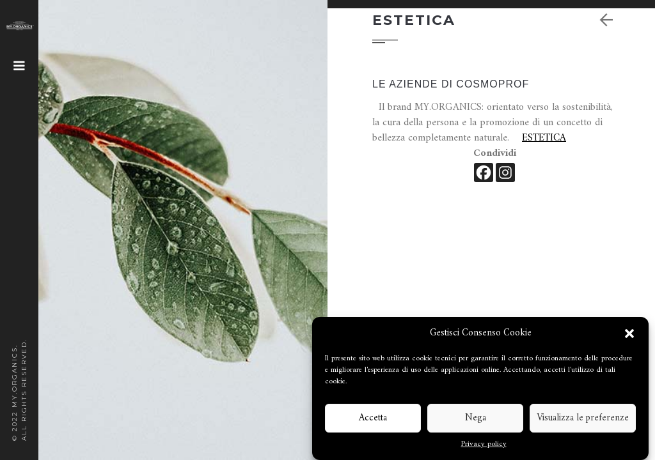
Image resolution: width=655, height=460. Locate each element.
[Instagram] (505, 172)
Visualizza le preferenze (583, 418)
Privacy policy (484, 444)
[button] (629, 333)
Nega (475, 418)
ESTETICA (544, 138)
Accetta (373, 418)
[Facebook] (483, 172)
